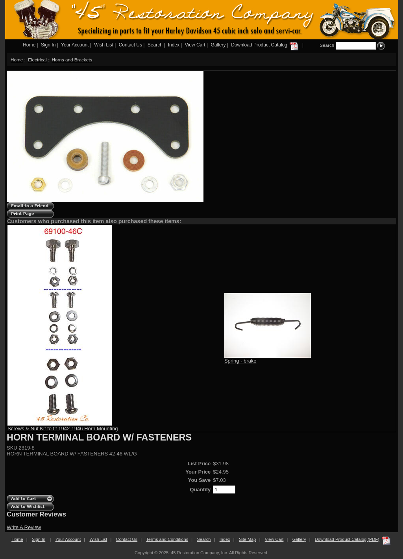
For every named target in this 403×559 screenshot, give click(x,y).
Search (155, 45)
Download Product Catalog (265, 45)
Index (173, 45)
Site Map (247, 539)
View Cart (195, 45)
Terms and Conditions (167, 539)
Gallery (218, 45)
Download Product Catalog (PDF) (347, 539)
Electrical (37, 59)
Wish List (103, 45)
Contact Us (130, 45)
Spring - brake (240, 361)
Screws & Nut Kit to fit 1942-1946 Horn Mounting (62, 428)
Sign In (48, 45)
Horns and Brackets (72, 59)
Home (29, 45)
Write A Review (24, 527)
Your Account (75, 45)
